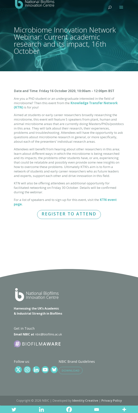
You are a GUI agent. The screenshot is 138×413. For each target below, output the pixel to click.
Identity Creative (85, 400)
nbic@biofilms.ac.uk (48, 334)
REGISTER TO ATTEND (69, 214)
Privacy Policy (111, 400)
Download (71, 370)
